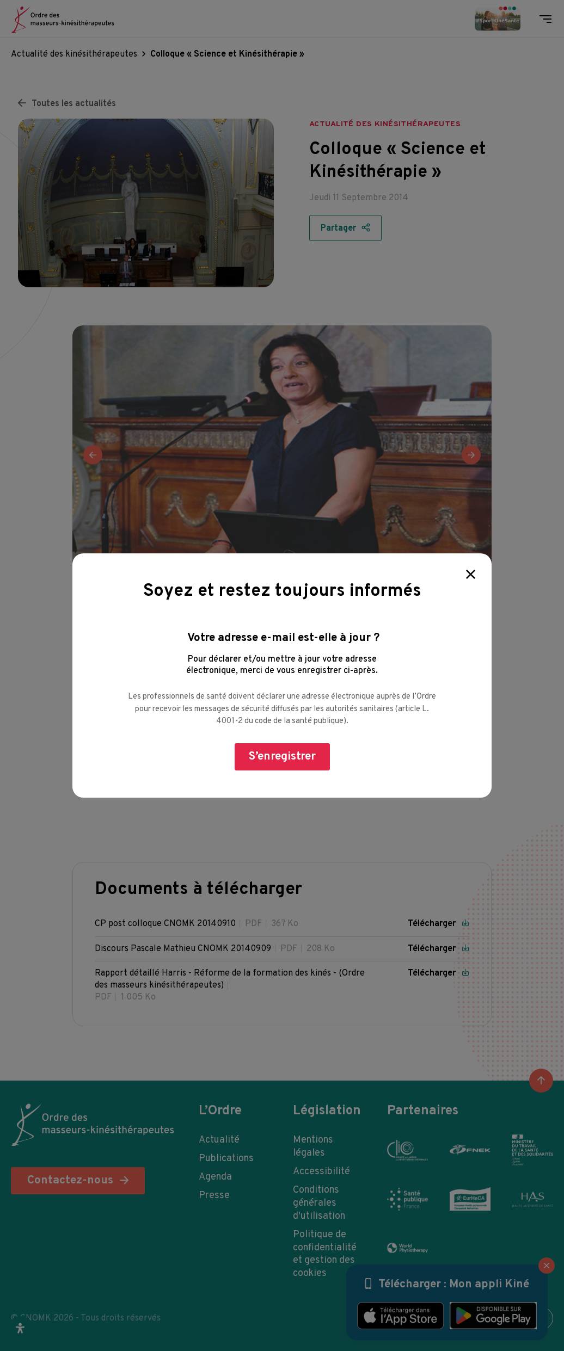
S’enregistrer (282, 756)
